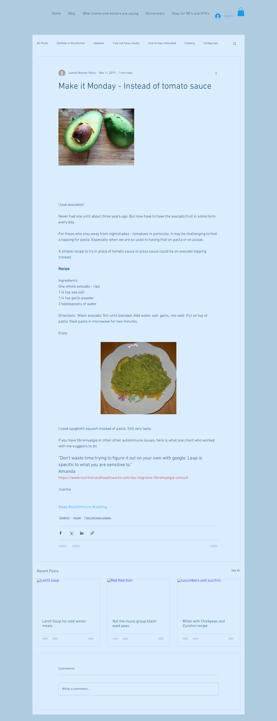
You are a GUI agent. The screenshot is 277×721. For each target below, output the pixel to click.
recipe (77, 518)
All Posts (42, 43)
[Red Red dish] (138, 596)
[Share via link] (92, 533)
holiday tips (210, 43)
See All (235, 570)
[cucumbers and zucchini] (208, 596)
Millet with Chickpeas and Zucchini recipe (204, 623)
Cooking (190, 43)
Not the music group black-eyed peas (135, 623)
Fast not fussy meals (126, 43)
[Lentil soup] (68, 596)
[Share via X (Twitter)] (71, 533)
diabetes (99, 43)
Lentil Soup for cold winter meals (64, 623)
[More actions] (216, 73)
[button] (241, 11)
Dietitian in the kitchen (71, 43)
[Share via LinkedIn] (82, 533)
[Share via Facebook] (60, 533)
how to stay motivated (162, 43)
